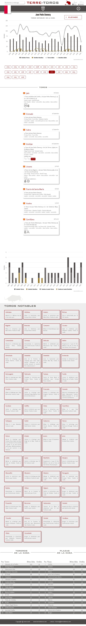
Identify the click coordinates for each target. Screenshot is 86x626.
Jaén (27, 93)
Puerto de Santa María (35, 189)
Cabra (28, 130)
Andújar (29, 144)
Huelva (29, 203)
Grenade (29, 114)
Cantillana (30, 219)
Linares (29, 167)
